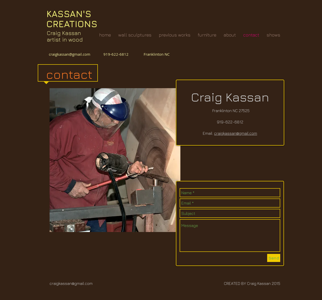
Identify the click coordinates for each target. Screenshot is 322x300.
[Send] (273, 258)
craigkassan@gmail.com (70, 54)
